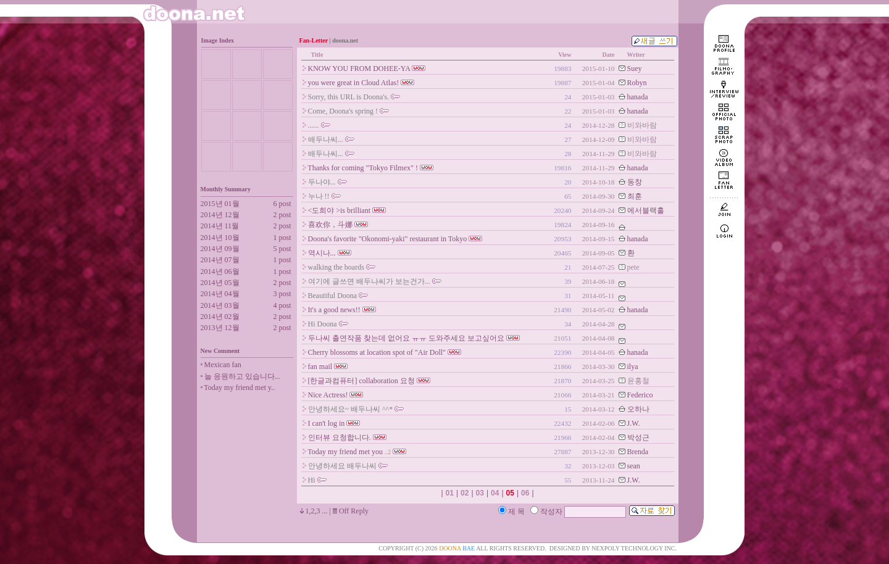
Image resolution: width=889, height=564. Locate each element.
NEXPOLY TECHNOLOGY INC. (634, 548)
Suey (634, 68)
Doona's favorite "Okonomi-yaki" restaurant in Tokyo (387, 238)
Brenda (638, 451)
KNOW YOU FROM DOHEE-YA (359, 68)
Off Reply (354, 511)
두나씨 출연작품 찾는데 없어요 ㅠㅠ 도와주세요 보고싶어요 (406, 338)
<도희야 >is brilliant (339, 210)
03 (480, 493)
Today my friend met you (345, 451)
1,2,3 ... (317, 511)
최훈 (634, 196)
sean (633, 466)
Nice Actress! (328, 395)
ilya (632, 366)
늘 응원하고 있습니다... (242, 376)
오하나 (638, 409)
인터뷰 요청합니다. (339, 437)
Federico (640, 395)
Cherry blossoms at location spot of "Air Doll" (377, 352)
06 (525, 493)
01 (450, 493)
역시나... (322, 253)
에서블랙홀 (645, 210)
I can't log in (326, 423)
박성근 (638, 437)
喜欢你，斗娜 (330, 224)
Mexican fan (222, 364)
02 (465, 493)
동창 (634, 182)
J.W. (633, 423)
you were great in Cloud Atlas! (353, 82)
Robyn (637, 82)
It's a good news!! (334, 309)
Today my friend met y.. (239, 387)
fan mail (320, 366)
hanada (637, 97)
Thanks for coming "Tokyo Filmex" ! (362, 168)
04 (495, 493)
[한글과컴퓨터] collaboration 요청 (361, 380)
